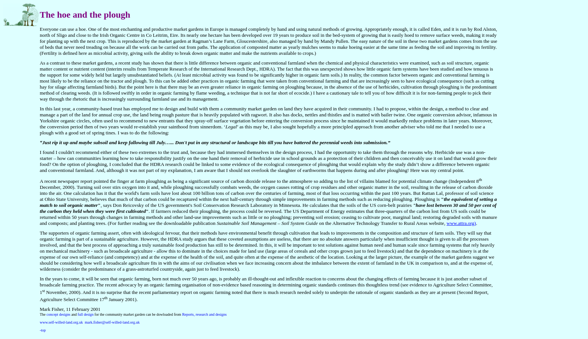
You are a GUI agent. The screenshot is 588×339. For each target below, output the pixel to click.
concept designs (58, 314)
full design (86, 314)
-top (43, 330)
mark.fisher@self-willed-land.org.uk (112, 322)
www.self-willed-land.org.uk (61, 322)
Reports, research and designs (204, 314)
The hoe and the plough (85, 15)
